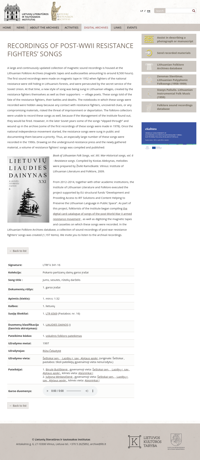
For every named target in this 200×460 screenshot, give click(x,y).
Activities (72, 27)
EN (148, 11)
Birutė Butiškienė (57, 369)
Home (7, 27)
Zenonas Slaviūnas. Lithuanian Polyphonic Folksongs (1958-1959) (172, 79)
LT (141, 11)
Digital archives (96, 27)
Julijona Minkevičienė (59, 376)
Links (117, 27)
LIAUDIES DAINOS (57, 324)
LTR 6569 (51, 313)
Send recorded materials (174, 53)
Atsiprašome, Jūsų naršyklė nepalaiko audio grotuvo (70, 391)
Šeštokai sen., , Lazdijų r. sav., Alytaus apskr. (70, 358)
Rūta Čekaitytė (52, 351)
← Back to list (17, 251)
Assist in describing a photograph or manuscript (175, 39)
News (20, 27)
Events (132, 27)
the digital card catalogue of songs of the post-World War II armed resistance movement (92, 214)
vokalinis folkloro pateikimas (64, 336)
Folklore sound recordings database (175, 107)
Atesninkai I (85, 373)
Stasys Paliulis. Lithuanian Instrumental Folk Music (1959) (175, 93)
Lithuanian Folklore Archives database (170, 66)
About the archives (44, 27)
